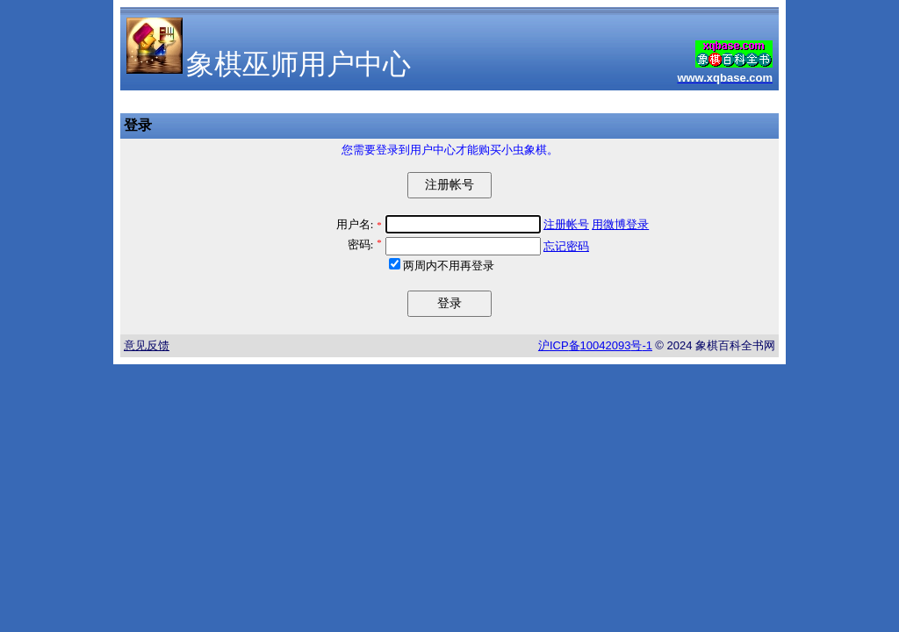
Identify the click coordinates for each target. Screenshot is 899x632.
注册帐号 (566, 224)
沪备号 (595, 345)
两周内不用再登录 (448, 265)
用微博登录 (620, 224)
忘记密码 (566, 246)
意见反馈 (146, 345)
